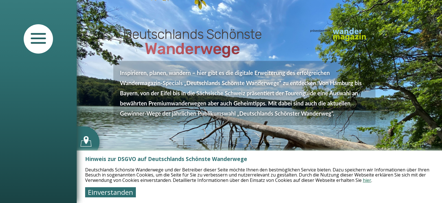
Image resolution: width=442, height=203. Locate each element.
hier (367, 180)
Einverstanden (110, 192)
